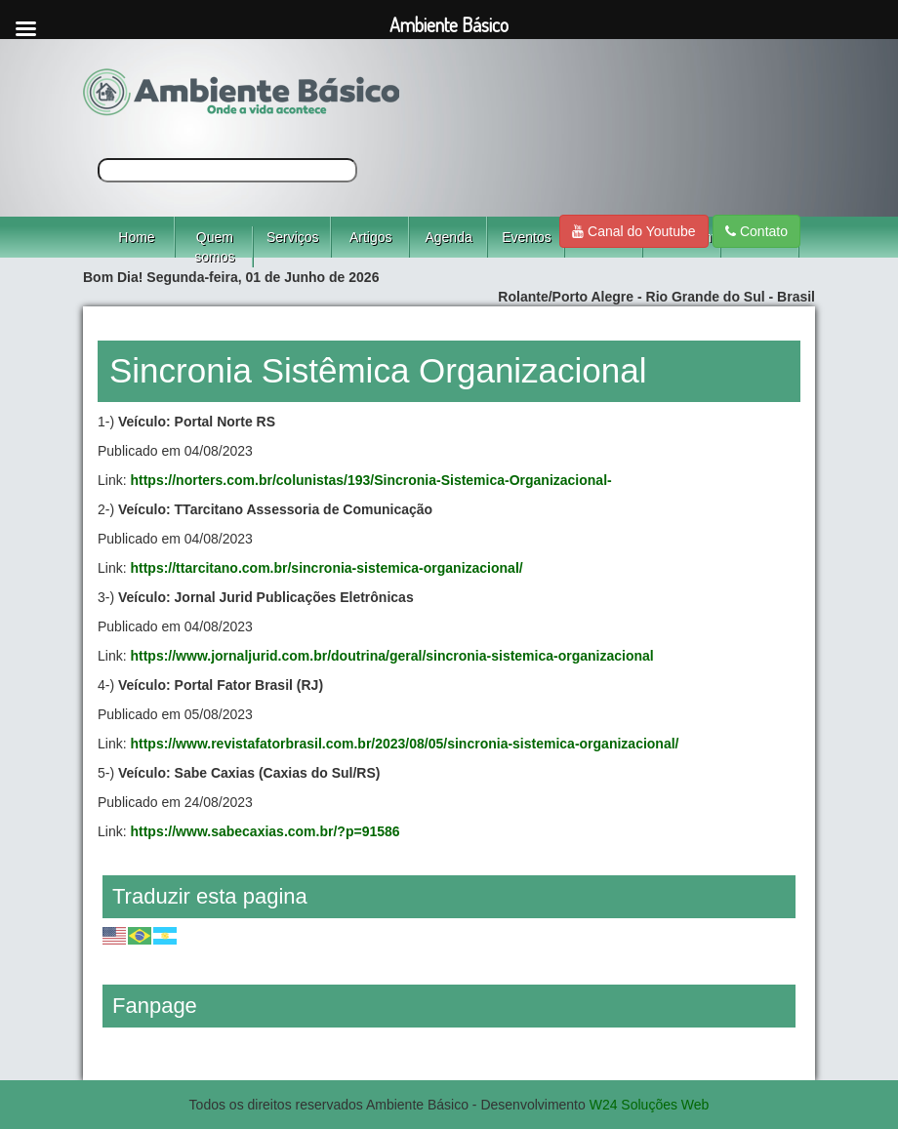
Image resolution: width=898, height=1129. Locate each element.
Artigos (370, 237)
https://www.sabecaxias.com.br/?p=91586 (264, 831)
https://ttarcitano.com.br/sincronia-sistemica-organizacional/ (326, 568)
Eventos (526, 237)
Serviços (292, 237)
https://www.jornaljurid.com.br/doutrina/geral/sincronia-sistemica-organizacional (391, 656)
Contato (756, 231)
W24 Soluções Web (650, 1104)
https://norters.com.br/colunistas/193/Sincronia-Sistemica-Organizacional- (370, 480)
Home (136, 237)
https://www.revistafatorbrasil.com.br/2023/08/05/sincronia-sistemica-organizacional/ (404, 743)
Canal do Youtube (633, 231)
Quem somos (214, 246)
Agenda (448, 237)
